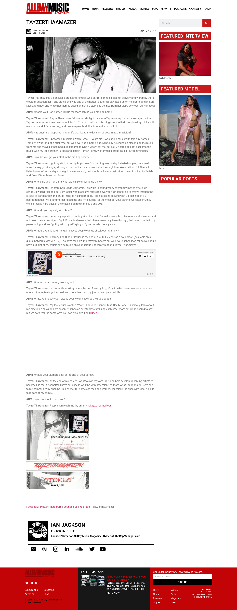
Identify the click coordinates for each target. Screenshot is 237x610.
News (95, 8)
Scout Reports (161, 8)
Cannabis (195, 8)
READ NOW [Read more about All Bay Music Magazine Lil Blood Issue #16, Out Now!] (113, 592)
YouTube (84, 506)
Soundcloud (71, 506)
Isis (161, 168)
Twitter (44, 506)
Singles (121, 8)
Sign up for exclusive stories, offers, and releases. (178, 572)
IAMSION (165, 78)
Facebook (32, 506)
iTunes (93, 313)
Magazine (180, 8)
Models (144, 8)
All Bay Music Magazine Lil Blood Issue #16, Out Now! (126, 578)
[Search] (206, 23)
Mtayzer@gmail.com (100, 405)
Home (85, 8)
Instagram (56, 506)
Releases (107, 8)
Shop (207, 8)
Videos (132, 8)
